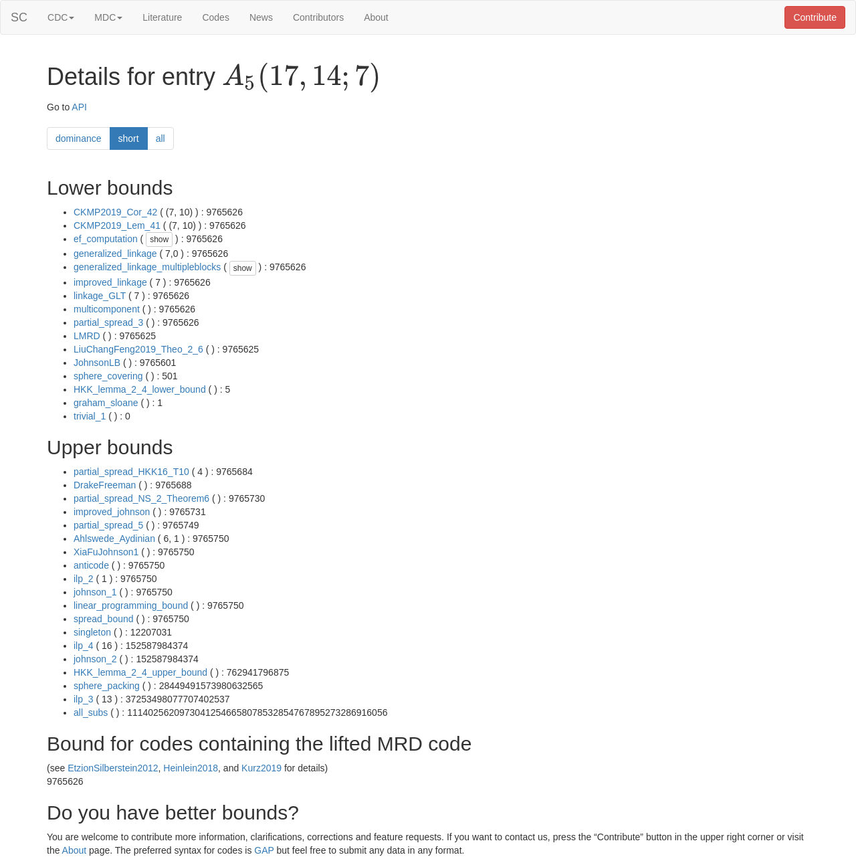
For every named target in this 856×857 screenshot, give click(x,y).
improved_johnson (112, 511)
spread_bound (104, 618)
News (261, 17)
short (128, 138)
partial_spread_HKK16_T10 (131, 471)
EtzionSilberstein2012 (113, 768)
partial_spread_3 (108, 322)
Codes (215, 17)
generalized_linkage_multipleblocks (147, 267)
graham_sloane (106, 402)
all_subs (91, 712)
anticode (91, 565)
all (160, 138)
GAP (264, 850)
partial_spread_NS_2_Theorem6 (141, 498)
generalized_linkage (115, 253)
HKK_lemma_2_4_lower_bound (140, 389)
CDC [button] (60, 17)
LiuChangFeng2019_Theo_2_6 (138, 349)
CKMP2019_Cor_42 (115, 212)
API (79, 107)
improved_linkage (110, 282)
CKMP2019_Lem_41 (117, 225)
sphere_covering (108, 376)
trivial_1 (90, 416)
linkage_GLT (100, 295)
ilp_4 (84, 645)
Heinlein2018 (190, 768)
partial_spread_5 (108, 525)
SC (19, 17)
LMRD (87, 335)
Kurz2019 (261, 768)
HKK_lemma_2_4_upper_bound (140, 672)
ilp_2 (84, 578)
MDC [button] (108, 17)
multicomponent (107, 309)
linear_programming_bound (131, 605)
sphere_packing (107, 685)
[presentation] (301, 78)
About (376, 17)
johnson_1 (95, 592)
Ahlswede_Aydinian (114, 538)
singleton (92, 632)
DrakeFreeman (105, 485)
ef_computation (106, 238)
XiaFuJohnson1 (106, 552)
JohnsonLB (97, 362)
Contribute (815, 17)
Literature (162, 17)
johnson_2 (95, 659)
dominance (79, 138)
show (159, 239)
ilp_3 (84, 699)
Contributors (318, 17)
